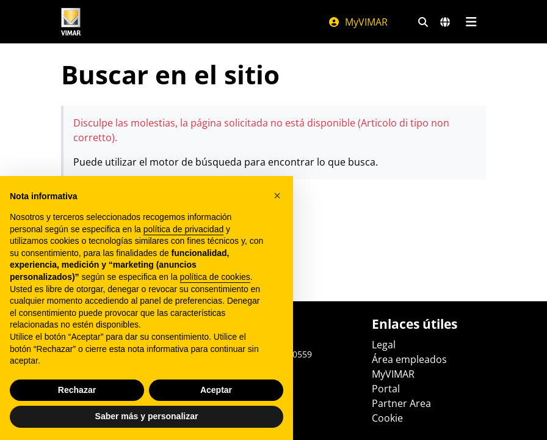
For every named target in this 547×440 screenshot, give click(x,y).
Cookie (387, 418)
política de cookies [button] (215, 277)
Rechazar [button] (77, 390)
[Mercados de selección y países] (445, 22)
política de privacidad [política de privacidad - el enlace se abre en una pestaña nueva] (183, 229)
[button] (277, 195)
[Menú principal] (471, 22)
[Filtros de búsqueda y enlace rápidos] (423, 22)
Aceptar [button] (216, 390)
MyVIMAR (358, 22)
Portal (386, 388)
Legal (384, 344)
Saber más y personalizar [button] (146, 416)
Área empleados (409, 359)
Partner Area (401, 403)
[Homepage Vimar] (71, 21)
